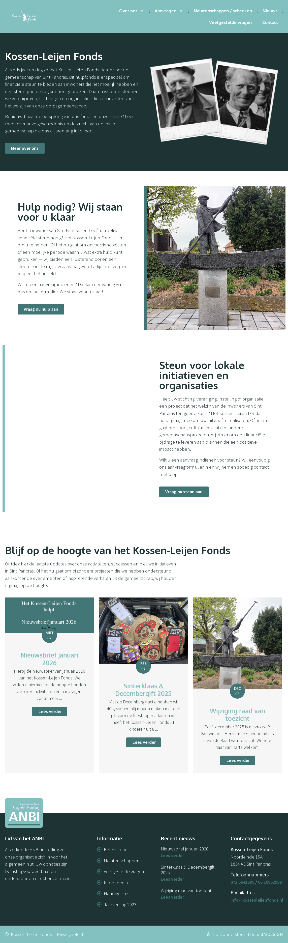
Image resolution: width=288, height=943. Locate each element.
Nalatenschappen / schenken (223, 10)
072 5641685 (242, 882)
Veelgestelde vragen (230, 22)
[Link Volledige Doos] (49, 685)
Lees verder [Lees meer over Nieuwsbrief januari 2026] (172, 855)
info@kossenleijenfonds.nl (257, 900)
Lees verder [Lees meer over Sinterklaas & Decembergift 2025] (172, 879)
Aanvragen (169, 11)
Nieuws (270, 10)
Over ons (131, 11)
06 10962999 (270, 882)
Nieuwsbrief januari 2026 (184, 849)
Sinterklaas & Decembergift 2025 (187, 870)
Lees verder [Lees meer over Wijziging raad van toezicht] (172, 897)
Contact (270, 22)
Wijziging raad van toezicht (186, 891)
